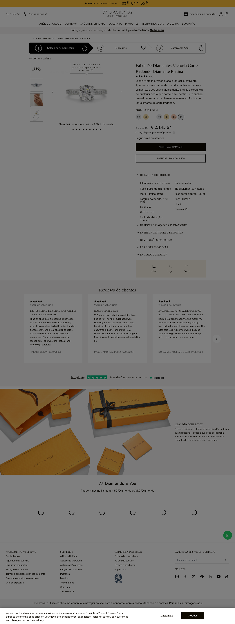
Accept (193, 615)
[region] (117, 616)
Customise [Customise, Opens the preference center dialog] (167, 615)
